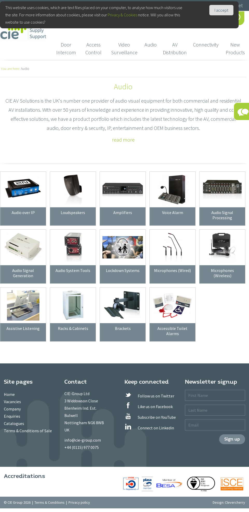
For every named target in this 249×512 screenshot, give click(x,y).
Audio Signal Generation (23, 273)
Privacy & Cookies (122, 14)
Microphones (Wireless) (222, 273)
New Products (235, 48)
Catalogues (14, 423)
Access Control (93, 48)
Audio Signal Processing (222, 215)
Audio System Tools (73, 270)
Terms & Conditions (49, 502)
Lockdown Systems (123, 270)
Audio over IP (23, 212)
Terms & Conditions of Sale (28, 430)
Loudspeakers (73, 212)
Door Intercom (66, 48)
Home (9, 394)
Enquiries (12, 416)
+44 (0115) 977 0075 (81, 447)
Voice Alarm (172, 212)
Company (12, 408)
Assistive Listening (23, 328)
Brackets (123, 328)
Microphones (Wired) (172, 270)
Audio (150, 44)
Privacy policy (79, 502)
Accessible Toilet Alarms (172, 331)
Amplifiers (122, 212)
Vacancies (12, 401)
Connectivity (206, 44)
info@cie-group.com (82, 440)
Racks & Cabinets (73, 328)
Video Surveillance (124, 48)
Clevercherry (235, 502)
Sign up (232, 439)
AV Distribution (175, 48)
